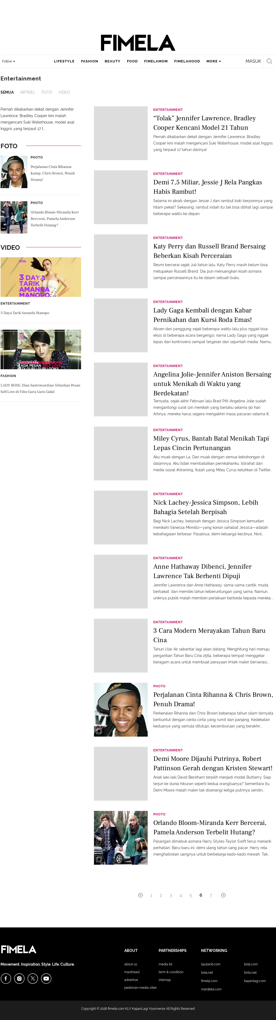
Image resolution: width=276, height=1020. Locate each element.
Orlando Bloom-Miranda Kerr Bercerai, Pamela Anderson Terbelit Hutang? (55, 219)
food (132, 61)
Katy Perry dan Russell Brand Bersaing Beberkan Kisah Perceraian (209, 251)
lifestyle (64, 61)
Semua (7, 92)
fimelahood (187, 61)
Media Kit (165, 964)
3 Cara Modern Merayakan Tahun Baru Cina (209, 635)
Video (64, 92)
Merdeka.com (211, 989)
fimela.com (116, 1009)
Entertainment (15, 303)
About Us (130, 964)
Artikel (27, 92)
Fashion (8, 376)
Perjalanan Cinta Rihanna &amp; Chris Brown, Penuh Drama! (53, 173)
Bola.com (251, 964)
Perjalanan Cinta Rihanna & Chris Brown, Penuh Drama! (213, 699)
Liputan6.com (210, 964)
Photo (37, 157)
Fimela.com (209, 981)
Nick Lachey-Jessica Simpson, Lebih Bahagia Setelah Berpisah (205, 507)
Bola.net (207, 973)
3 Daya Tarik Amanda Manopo (25, 313)
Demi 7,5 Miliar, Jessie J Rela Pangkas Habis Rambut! (207, 187)
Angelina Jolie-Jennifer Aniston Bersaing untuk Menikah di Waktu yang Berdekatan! (212, 383)
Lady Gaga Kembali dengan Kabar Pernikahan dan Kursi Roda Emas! (202, 315)
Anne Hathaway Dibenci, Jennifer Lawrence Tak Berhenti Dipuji (202, 571)
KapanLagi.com (255, 981)
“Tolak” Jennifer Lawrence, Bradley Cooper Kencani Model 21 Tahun (204, 123)
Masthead (131, 972)
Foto (47, 92)
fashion (89, 61)
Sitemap (165, 980)
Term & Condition (171, 972)
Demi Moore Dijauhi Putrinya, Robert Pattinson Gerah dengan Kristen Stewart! (213, 763)
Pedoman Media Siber (140, 988)
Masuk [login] (253, 61)
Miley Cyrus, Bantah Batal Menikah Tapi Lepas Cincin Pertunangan (211, 443)
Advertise (131, 980)
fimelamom (156, 61)
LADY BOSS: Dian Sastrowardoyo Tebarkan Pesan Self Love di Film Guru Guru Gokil (40, 388)
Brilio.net (250, 973)
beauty (113, 61)
